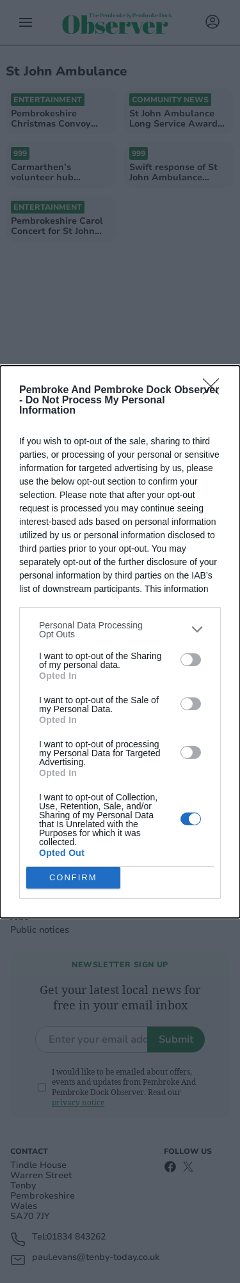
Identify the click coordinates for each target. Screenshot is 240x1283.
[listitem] (120, 630)
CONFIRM (73, 877)
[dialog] (120, 642)
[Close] (215, 390)
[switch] (190, 659)
